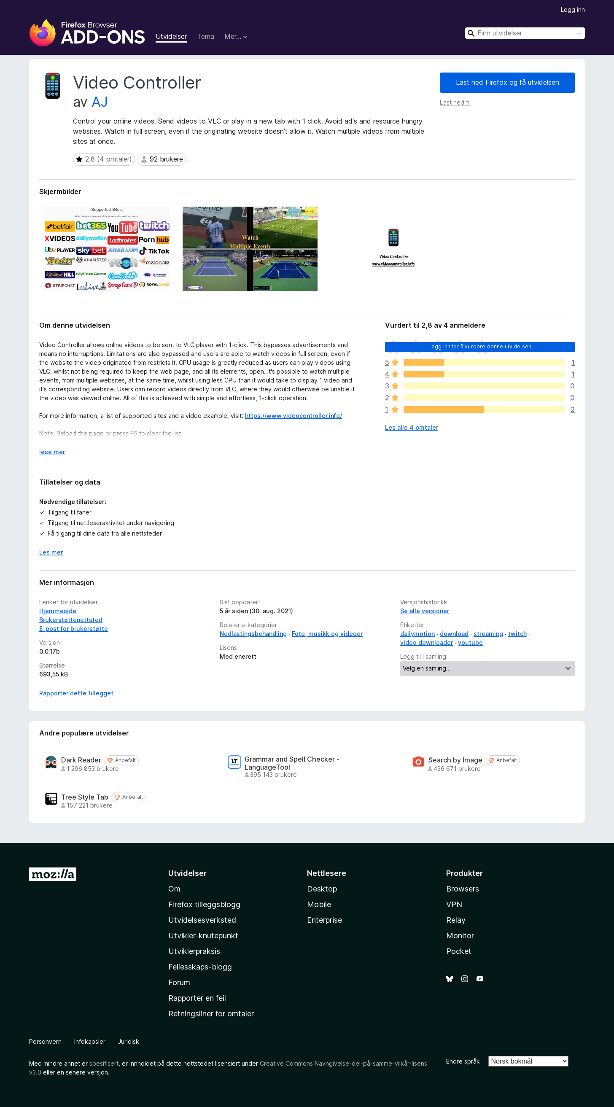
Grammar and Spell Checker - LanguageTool (292, 763)
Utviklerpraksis (194, 951)
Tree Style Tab (84, 797)
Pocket (458, 951)
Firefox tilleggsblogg (204, 904)
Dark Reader (81, 760)
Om (174, 888)
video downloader (426, 642)
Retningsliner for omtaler (211, 1013)
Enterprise (324, 920)
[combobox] (525, 33)
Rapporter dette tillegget (76, 693)
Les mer (51, 552)
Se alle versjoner (424, 610)
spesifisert (103, 1063)
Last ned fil (455, 102)
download (454, 633)
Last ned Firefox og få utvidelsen (507, 82)
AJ (100, 102)
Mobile (319, 904)
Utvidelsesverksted (202, 920)
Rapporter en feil (197, 998)
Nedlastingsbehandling (253, 633)
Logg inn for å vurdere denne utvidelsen (479, 346)
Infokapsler (89, 1041)
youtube (470, 642)
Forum (179, 982)
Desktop (322, 888)
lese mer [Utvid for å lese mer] (52, 451)
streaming (488, 633)
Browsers (462, 888)
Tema (205, 36)
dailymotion (417, 633)
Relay (456, 920)
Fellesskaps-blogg (200, 966)
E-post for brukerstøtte (73, 628)
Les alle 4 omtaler (411, 427)
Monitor (460, 935)
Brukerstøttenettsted (70, 619)
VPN (454, 904)
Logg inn (573, 9)
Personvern (45, 1041)
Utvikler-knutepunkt (203, 935)
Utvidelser (171, 36)
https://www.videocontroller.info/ (293, 415)
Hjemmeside (57, 610)
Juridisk (128, 1041)
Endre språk (463, 1061)
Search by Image (455, 760)
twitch (517, 633)
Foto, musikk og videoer (327, 633)
